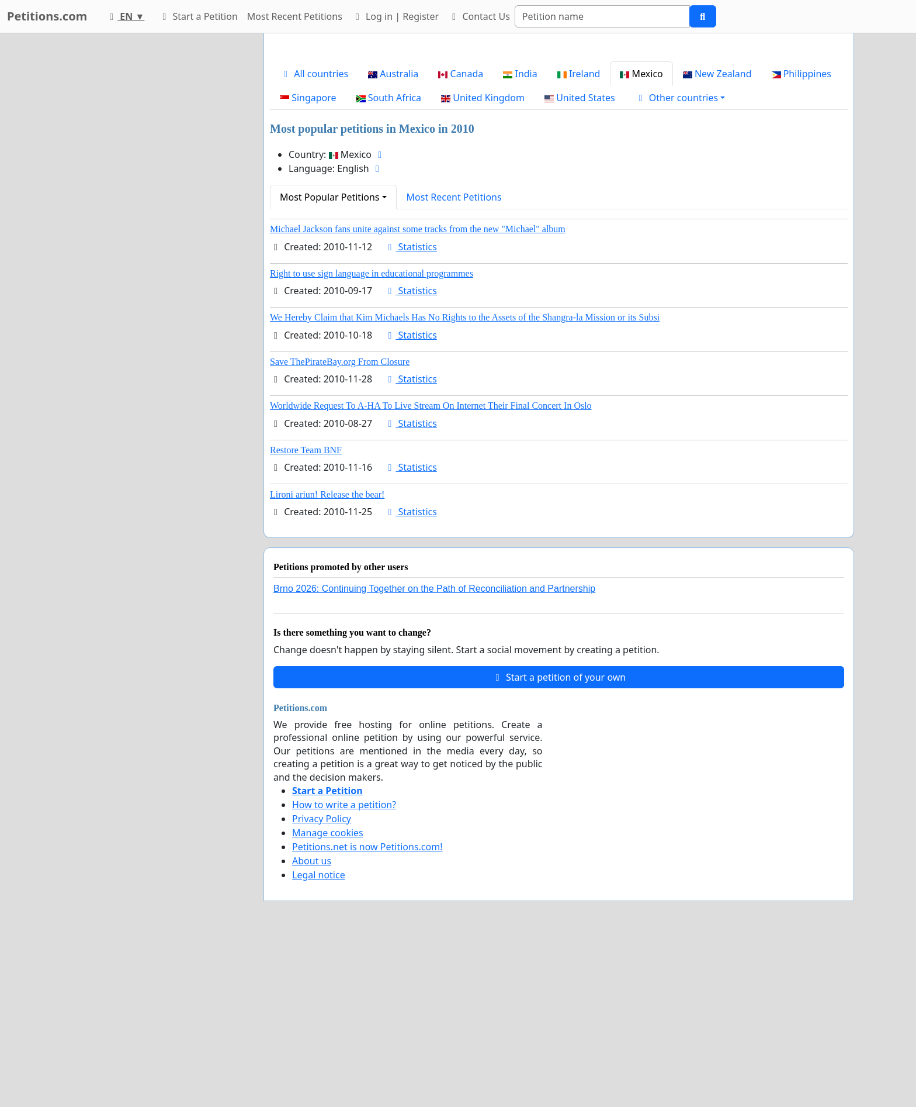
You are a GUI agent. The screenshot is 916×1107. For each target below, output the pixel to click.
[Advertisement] (558, 134)
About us (311, 1024)
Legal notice (318, 1038)
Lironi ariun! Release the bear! (327, 658)
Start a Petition (197, 16)
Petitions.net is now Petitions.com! (367, 1010)
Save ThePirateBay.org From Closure (340, 525)
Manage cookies (327, 996)
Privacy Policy (321, 982)
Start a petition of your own (559, 840)
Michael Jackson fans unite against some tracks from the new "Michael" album (417, 393)
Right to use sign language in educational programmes (371, 437)
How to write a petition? (344, 968)
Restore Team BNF (306, 614)
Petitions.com (47, 16)
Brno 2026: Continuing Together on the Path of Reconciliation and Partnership (434, 752)
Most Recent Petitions (294, 16)
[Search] (602, 16)
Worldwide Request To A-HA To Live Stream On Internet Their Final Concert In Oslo (431, 569)
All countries (314, 237)
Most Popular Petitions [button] (330, 360)
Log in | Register (395, 16)
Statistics (410, 410)
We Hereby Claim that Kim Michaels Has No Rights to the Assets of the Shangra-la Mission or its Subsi (465, 481)
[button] (680, 261)
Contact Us (479, 16)
